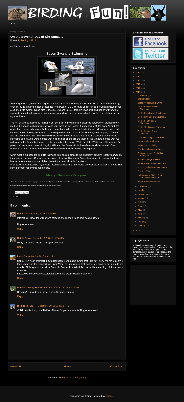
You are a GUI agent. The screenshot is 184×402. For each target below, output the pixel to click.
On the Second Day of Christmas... (147, 132)
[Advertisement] (150, 284)
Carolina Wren (144, 171)
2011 (138, 88)
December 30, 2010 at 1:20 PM (63, 287)
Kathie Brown (24, 238)
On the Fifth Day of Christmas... (152, 117)
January (142, 225)
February (142, 222)
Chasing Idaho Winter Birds (150, 149)
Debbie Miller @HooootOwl (32, 287)
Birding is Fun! (28, 40)
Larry (20, 256)
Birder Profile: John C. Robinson (152, 163)
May (140, 210)
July (140, 202)
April (140, 214)
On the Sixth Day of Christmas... (152, 113)
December (143, 95)
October (142, 190)
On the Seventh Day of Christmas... (148, 108)
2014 (138, 76)
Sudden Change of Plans (149, 159)
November (143, 186)
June (140, 206)
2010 (138, 92)
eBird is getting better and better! (152, 167)
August (141, 198)
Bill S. (20, 213)
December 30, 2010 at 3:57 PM (53, 306)
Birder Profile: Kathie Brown (150, 103)
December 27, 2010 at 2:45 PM (49, 238)
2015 (138, 72)
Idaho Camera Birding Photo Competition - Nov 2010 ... (150, 176)
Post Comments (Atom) (74, 377)
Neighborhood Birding (147, 145)
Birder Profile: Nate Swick (149, 181)
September (143, 194)
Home (13, 24)
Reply (20, 228)
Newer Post (17, 366)
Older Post (116, 366)
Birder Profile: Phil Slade (148, 141)
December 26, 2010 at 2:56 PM (40, 213)
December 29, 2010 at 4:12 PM (39, 256)
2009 (138, 230)
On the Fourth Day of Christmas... (147, 122)
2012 (138, 84)
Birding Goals (144, 99)
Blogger (109, 396)
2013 (138, 80)
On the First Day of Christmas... (152, 137)
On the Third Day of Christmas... (152, 127)
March (141, 218)
